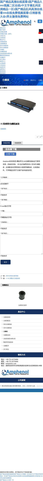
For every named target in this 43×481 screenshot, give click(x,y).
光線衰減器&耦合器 (6, 53)
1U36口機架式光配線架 (13, 278)
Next (40, 297)
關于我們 (3, 30)
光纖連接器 (3, 41)
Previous (3, 297)
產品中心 (3, 40)
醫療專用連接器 (5, 55)
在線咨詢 (3, 128)
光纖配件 (3, 57)
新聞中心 (3, 61)
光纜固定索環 (22, 305)
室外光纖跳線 (4, 47)
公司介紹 (21, 422)
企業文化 (3, 36)
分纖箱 (2, 49)
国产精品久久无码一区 (7, 480)
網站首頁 (3, 28)
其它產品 (3, 59)
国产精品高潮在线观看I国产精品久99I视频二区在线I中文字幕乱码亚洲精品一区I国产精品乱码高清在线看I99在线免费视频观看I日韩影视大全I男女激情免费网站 (21, 9)
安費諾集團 (3, 32)
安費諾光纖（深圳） (6, 34)
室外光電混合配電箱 (12, 276)
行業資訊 (3, 65)
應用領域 (3, 71)
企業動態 (3, 63)
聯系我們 (3, 73)
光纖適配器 (3, 43)
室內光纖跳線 (4, 45)
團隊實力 (21, 424)
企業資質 (3, 38)
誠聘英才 (3, 69)
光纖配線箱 (3, 51)
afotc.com (6, 460)
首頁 (26, 80)
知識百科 (3, 67)
